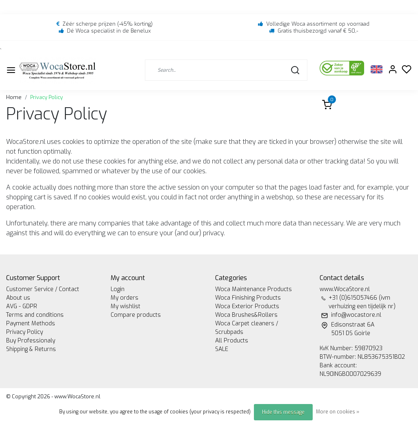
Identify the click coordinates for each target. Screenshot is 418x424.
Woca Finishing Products (248, 298)
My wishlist (125, 306)
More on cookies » (337, 412)
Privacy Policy (46, 97)
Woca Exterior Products (247, 306)
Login (118, 289)
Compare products (136, 315)
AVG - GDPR (21, 306)
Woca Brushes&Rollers (246, 315)
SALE (221, 349)
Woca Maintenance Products (253, 289)
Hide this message (283, 412)
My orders (124, 298)
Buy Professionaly (30, 340)
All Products (231, 340)
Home (14, 97)
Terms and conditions (35, 315)
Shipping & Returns (31, 349)
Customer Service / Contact (42, 289)
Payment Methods (30, 323)
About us (18, 298)
